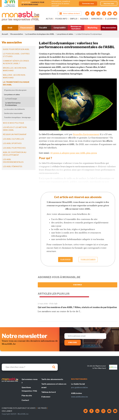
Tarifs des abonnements (52, 379)
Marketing (92, 28)
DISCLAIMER (7, 411)
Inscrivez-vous (109, 3)
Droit (10, 28)
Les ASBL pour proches (14, 148)
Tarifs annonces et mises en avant (53, 386)
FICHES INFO (61, 19)
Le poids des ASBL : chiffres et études (16, 55)
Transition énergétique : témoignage (17, 117)
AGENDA (84, 19)
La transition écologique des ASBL (39, 34)
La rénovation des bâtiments (14, 109)
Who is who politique (13, 123)
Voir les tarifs (88, 259)
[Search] (30, 367)
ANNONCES (96, 19)
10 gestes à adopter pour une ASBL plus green (73, 153)
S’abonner (65, 259)
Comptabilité (60, 28)
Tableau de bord (48, 392)
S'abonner (77, 285)
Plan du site (27, 396)
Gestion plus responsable (13, 113)
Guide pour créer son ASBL (16, 49)
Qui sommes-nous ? (30, 381)
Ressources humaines (76, 27)
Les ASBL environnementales (13, 160)
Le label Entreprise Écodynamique (13, 104)
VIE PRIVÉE (42, 408)
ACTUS (49, 19)
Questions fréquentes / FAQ (29, 389)
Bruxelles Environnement (86, 134)
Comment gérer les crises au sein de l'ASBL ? (16, 62)
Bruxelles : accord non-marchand (15, 69)
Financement (26, 28)
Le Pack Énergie (11, 99)
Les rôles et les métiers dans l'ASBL (15, 128)
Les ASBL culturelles (13, 139)
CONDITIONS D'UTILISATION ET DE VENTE (19, 408)
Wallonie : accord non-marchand (14, 76)
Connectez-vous (88, 3)
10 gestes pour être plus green (15, 90)
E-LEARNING (111, 19)
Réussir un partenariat (14, 134)
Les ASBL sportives (12, 143)
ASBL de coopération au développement (14, 153)
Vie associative (109, 28)
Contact (25, 400)
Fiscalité (43, 28)
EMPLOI (73, 19)
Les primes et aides (65, 34)
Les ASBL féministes (12, 166)
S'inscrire (72, 342)
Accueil (5, 34)
